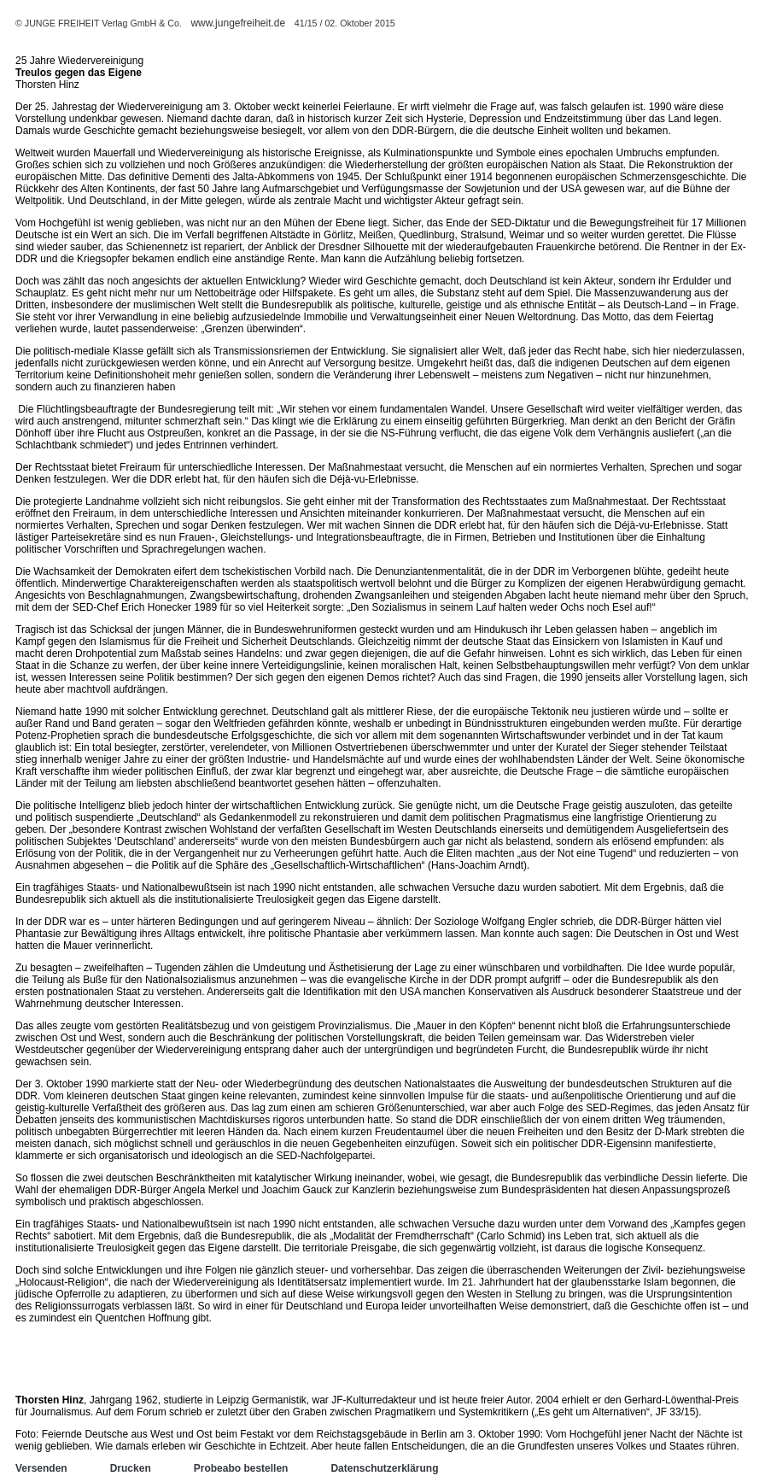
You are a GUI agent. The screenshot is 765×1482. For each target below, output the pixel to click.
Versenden (41, 1468)
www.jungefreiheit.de (237, 23)
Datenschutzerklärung (384, 1468)
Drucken (130, 1468)
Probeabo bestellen (241, 1468)
